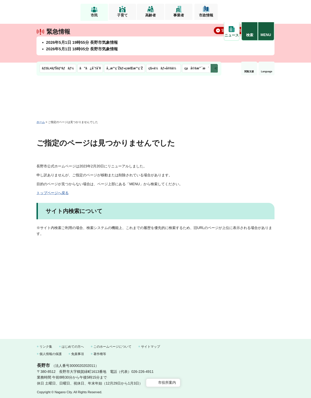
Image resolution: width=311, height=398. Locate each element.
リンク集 (45, 344)
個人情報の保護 (50, 352)
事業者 (178, 15)
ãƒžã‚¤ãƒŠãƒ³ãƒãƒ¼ (58, 27)
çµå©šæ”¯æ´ (196, 27)
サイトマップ (150, 344)
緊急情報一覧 (232, 43)
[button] (249, 9)
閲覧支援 (231, 30)
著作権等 (99, 352)
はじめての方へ (73, 344)
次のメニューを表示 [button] (214, 27)
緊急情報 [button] (266, 30)
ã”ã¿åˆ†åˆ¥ (90, 27)
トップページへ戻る (52, 191)
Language (249, 30)
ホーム (40, 120)
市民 (94, 15)
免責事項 (77, 352)
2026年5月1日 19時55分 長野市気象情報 (82, 54)
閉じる (265, 43)
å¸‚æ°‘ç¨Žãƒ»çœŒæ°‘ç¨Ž (124, 27)
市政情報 (206, 15)
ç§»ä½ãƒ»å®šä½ (163, 27)
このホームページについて (112, 344)
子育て (122, 15)
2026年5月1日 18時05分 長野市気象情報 (82, 61)
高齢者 (150, 15)
